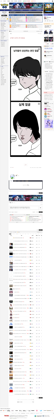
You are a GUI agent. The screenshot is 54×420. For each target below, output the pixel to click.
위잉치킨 (32, 301)
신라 (31, 330)
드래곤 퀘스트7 (2, 83)
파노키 (32, 298)
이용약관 (19, 413)
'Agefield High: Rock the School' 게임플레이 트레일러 (22, 298)
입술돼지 (32, 346)
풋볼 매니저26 (2, 84)
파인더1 (32, 349)
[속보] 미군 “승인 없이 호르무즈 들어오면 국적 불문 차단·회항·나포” (24, 349)
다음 (33, 399)
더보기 (19, 178)
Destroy (32, 295)
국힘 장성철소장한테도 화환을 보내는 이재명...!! (21, 394)
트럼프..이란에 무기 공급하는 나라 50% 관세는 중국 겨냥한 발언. (23, 279)
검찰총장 (32, 282)
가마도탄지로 (32, 394)
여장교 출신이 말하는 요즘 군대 (19, 282)
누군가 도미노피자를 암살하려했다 (20, 247)
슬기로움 (32, 250)
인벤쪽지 (16, 178)
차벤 (1, 70)
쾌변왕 (32, 285)
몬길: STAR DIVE (49, 17)
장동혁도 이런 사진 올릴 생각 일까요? (20, 263)
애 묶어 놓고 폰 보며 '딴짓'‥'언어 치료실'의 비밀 (21, 381)
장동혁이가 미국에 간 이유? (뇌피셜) (20, 269)
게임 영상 (2, 75)
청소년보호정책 (27, 413)
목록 (38, 33)
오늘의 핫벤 (2, 59)
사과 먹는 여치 (17, 368)
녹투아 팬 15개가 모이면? (18, 384)
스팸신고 (37, 167)
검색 (7, 18)
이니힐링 (18, 178)
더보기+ (52, 14)
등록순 (12, 202)
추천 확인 (40, 167)
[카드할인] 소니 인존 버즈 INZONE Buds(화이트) (48, 99)
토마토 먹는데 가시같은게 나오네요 (20, 285)
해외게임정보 (2, 74)
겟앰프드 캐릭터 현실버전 (18, 301)
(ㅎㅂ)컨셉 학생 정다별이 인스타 (19, 346)
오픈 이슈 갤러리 (3, 58)
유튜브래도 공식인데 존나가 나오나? (20, 244)
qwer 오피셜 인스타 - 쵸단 (18, 365)
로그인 (5, 15)
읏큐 (31, 362)
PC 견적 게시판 (3, 63)
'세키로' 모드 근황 (17, 336)
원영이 (16, 314)
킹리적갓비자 (32, 327)
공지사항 (41, 413)
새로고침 (41, 202)
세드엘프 (32, 253)
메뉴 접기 (38, 180)
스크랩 (32, 167)
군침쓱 (32, 260)
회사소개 (13, 413)
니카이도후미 (32, 311)
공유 (30, 167)
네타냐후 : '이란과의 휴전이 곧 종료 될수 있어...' (21, 253)
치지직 (1, 69)
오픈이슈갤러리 (41, 29)
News (10, 31)
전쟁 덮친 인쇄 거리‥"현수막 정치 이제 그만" (21, 333)
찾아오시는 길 (37, 413)
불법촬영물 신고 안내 (32, 413)
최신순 (14, 202)
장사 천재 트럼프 (17, 260)
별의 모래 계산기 (3, 42)
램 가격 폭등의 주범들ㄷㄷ (19, 362)
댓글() (40, 33)
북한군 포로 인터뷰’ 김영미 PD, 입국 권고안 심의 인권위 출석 (23, 250)
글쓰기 (41, 397)
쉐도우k (32, 269)
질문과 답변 (2, 33)
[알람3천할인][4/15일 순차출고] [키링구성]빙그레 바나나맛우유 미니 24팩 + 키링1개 (48, 95)
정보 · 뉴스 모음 (3, 22)
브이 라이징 (2, 78)
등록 (40, 207)
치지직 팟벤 (2, 27)
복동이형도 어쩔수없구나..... (19, 378)
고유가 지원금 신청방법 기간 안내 (19, 311)
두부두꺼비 (32, 263)
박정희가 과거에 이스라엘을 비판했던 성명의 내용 (21, 266)
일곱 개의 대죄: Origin (3, 79)
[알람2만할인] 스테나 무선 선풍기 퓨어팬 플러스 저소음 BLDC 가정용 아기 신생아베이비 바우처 (48, 98)
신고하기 (35, 167)
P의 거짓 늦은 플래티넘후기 (19, 327)
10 (31, 399)
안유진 (16, 317)
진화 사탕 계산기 (3, 43)
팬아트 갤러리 (2, 37)
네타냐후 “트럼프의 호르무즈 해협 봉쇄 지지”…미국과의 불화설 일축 (24, 330)
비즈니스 (16, 413)
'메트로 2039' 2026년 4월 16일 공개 (20, 352)
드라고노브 (32, 244)
